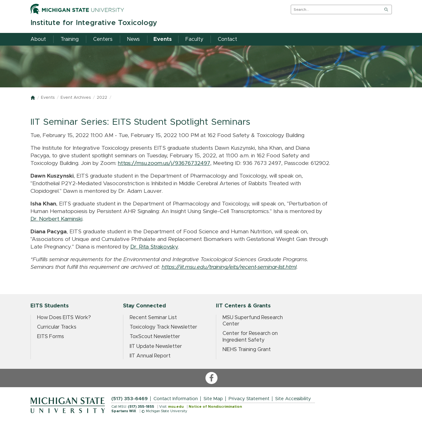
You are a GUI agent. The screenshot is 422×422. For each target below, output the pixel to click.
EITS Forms (50, 336)
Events (48, 98)
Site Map (213, 398)
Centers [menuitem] (103, 39)
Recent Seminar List (153, 317)
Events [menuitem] (162, 39)
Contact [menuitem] (227, 39)
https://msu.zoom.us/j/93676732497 (164, 163)
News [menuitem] (133, 39)
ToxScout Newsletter (155, 336)
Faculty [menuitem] (194, 39)
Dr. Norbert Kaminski (56, 219)
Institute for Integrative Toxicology (94, 23)
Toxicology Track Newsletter (163, 327)
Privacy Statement (249, 398)
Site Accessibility (293, 398)
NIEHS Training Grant (247, 349)
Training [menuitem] (70, 39)
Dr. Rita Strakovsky (154, 247)
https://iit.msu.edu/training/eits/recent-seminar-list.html (229, 267)
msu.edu (176, 406)
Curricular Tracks (56, 327)
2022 (102, 98)
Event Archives (76, 98)
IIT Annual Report (150, 355)
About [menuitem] (38, 39)
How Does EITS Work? (64, 317)
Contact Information (175, 398)
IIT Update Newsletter (156, 346)
